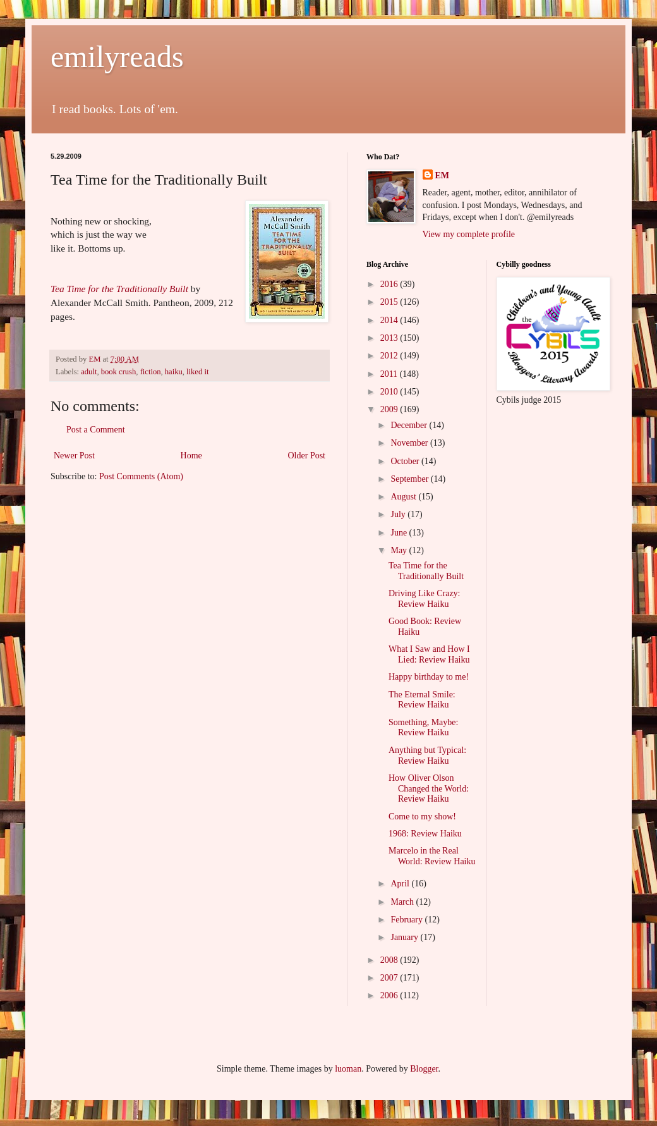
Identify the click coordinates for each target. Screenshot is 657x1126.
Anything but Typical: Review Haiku (427, 755)
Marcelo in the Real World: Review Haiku (432, 856)
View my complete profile (469, 234)
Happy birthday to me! (429, 677)
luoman (348, 1069)
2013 (390, 338)
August (404, 496)
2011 (390, 374)
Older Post (307, 455)
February (407, 919)
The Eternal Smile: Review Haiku (422, 700)
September (410, 479)
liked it (197, 371)
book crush (118, 371)
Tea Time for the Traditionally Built (119, 288)
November (410, 443)
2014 (390, 320)
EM (442, 175)
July (398, 514)
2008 (390, 960)
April (400, 883)
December (409, 425)
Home (191, 455)
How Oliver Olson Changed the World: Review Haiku (429, 788)
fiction (150, 371)
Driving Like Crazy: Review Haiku (425, 599)
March (403, 902)
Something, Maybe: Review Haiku (423, 728)
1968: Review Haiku (425, 833)
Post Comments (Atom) (141, 476)
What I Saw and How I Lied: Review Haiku (429, 654)
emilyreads (117, 56)
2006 (390, 995)
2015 (390, 302)
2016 (390, 284)
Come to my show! (422, 816)
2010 (390, 391)
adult (89, 371)
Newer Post (74, 455)
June (399, 532)
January (405, 937)
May (399, 550)
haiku (174, 371)
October (405, 461)
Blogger (424, 1069)
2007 (390, 977)
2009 (390, 409)
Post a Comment (95, 429)
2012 (390, 355)
